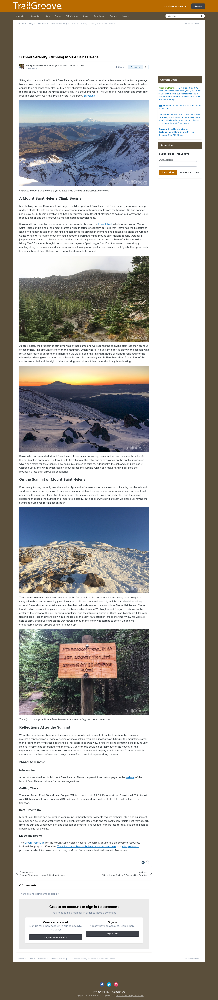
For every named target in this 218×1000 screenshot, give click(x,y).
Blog (48, 16)
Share (119, 67)
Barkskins (89, 95)
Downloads (99, 16)
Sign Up (198, 6)
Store (85, 16)
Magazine (20, 16)
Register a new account (56, 937)
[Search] (181, 16)
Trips (64, 65)
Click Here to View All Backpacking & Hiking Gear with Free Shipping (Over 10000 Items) (176, 132)
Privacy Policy (101, 991)
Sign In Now (112, 933)
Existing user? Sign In (176, 6)
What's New (72, 16)
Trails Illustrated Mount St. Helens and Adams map (86, 846)
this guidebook (130, 846)
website (130, 777)
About (113, 16)
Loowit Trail (105, 224)
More (125, 16)
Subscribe (35, 16)
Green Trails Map (35, 842)
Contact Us (118, 991)
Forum (58, 16)
